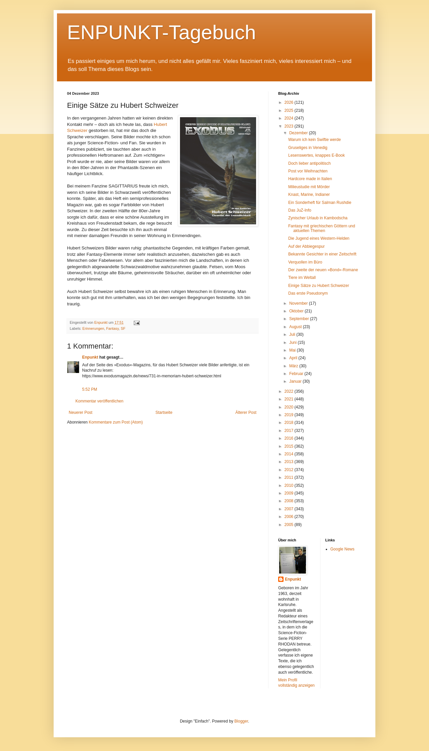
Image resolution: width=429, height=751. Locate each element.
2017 (290, 430)
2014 (290, 454)
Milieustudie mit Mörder (309, 186)
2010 (290, 485)
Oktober (297, 311)
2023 (290, 126)
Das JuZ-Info (299, 210)
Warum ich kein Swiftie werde (314, 139)
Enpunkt (90, 357)
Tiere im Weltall (302, 277)
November (299, 303)
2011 (290, 477)
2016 (290, 438)
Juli (292, 334)
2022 (290, 391)
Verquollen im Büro (305, 262)
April (293, 358)
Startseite (164, 412)
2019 (290, 414)
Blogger (241, 721)
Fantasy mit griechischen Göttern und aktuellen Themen (321, 228)
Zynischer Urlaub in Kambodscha (318, 218)
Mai (293, 350)
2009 (290, 493)
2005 (290, 524)
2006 (290, 516)
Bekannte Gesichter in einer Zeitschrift (322, 254)
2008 (290, 501)
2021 (290, 399)
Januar (296, 381)
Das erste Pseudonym (308, 293)
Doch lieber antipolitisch (309, 163)
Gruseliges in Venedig (307, 147)
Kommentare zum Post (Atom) (116, 422)
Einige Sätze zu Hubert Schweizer (318, 285)
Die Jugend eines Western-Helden (319, 238)
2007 (290, 509)
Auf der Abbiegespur (306, 246)
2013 (290, 461)
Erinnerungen (93, 328)
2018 (290, 422)
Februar (296, 373)
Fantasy (112, 328)
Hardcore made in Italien (310, 178)
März (294, 366)
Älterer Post (245, 412)
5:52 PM (89, 389)
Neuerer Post (81, 412)
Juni (293, 342)
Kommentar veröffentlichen (99, 401)
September (299, 318)
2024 (290, 118)
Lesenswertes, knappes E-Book (316, 155)
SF (123, 328)
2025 (290, 110)
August (296, 326)
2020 (290, 407)
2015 (290, 446)
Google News (342, 549)
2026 (290, 102)
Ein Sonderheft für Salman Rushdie (319, 202)
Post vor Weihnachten (307, 171)
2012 (290, 469)
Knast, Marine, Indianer (309, 194)
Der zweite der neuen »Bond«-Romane (323, 270)
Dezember (299, 133)
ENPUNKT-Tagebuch (161, 32)
